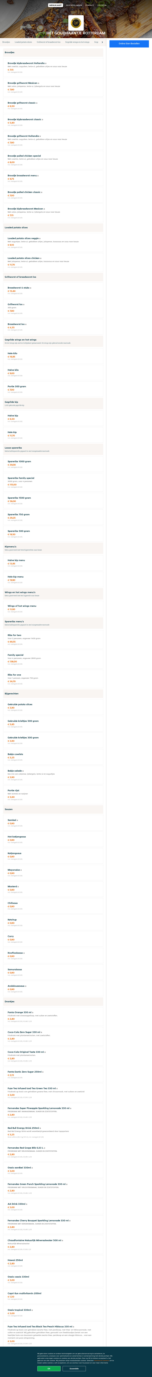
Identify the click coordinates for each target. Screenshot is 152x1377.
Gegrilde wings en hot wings (77, 42)
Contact (89, 5)
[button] (102, 42)
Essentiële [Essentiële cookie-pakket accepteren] (74, 1369)
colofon (101, 5)
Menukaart (55, 5)
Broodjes (6, 42)
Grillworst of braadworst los (48, 42)
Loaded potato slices (23, 42)
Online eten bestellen (129, 43)
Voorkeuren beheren (101, 1360)
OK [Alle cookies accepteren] (49, 1369)
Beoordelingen (74, 5)
